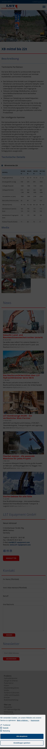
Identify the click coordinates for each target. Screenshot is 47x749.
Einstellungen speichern (22, 743)
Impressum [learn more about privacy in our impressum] (35, 720)
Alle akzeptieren (21, 736)
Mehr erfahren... (23, 720)
